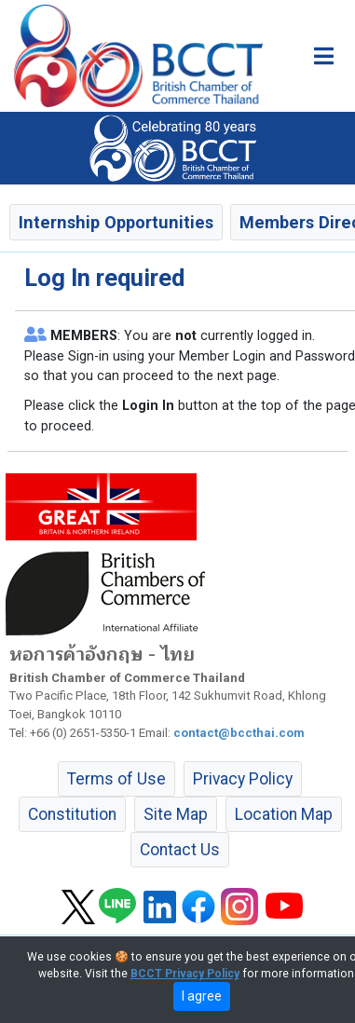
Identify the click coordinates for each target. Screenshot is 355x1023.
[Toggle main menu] (324, 56)
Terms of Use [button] (116, 779)
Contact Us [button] (180, 849)
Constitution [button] (72, 814)
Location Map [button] (284, 814)
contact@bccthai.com (239, 733)
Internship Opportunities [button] (116, 222)
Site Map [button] (175, 814)
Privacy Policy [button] (243, 779)
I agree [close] (202, 996)
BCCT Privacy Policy (184, 973)
